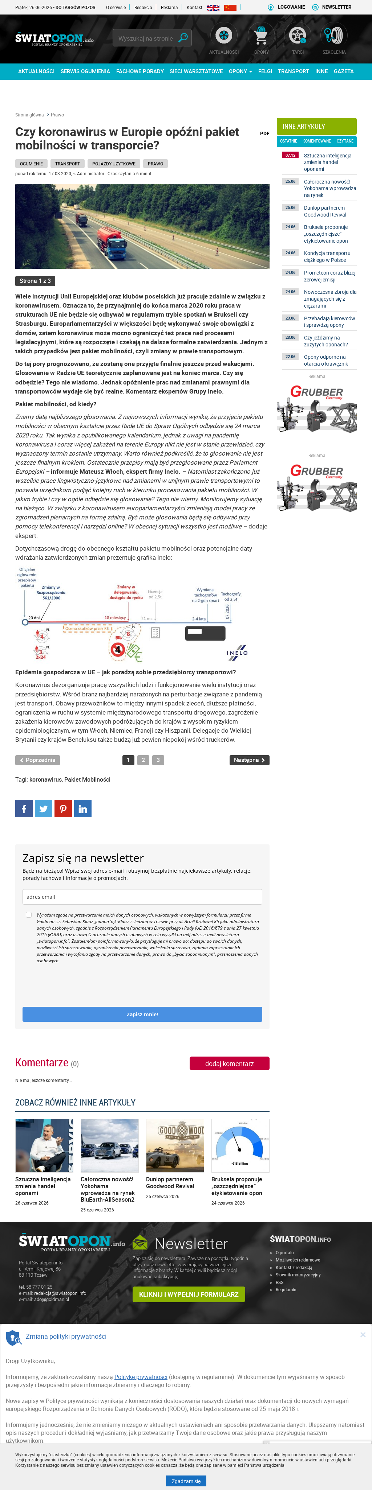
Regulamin (286, 1289)
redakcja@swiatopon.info (60, 1293)
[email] (142, 897)
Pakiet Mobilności (87, 779)
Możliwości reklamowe (298, 1260)
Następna (249, 760)
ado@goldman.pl (51, 1299)
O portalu (285, 1252)
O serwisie (116, 7)
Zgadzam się (189, 1481)
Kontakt (194, 7)
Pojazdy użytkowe (114, 163)
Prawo (57, 114)
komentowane (317, 141)
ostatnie (288, 141)
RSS (279, 1282)
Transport (67, 163)
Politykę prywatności (140, 1377)
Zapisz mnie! (142, 1014)
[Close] (363, 1334)
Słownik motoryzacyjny (298, 1274)
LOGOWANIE (291, 7)
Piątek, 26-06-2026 (67, 7)
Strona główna (29, 115)
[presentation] (78, 985)
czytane (345, 141)
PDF (265, 133)
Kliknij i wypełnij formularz (189, 1294)
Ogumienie (31, 163)
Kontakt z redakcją (294, 1267)
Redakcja (143, 7)
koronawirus (45, 779)
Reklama (169, 7)
